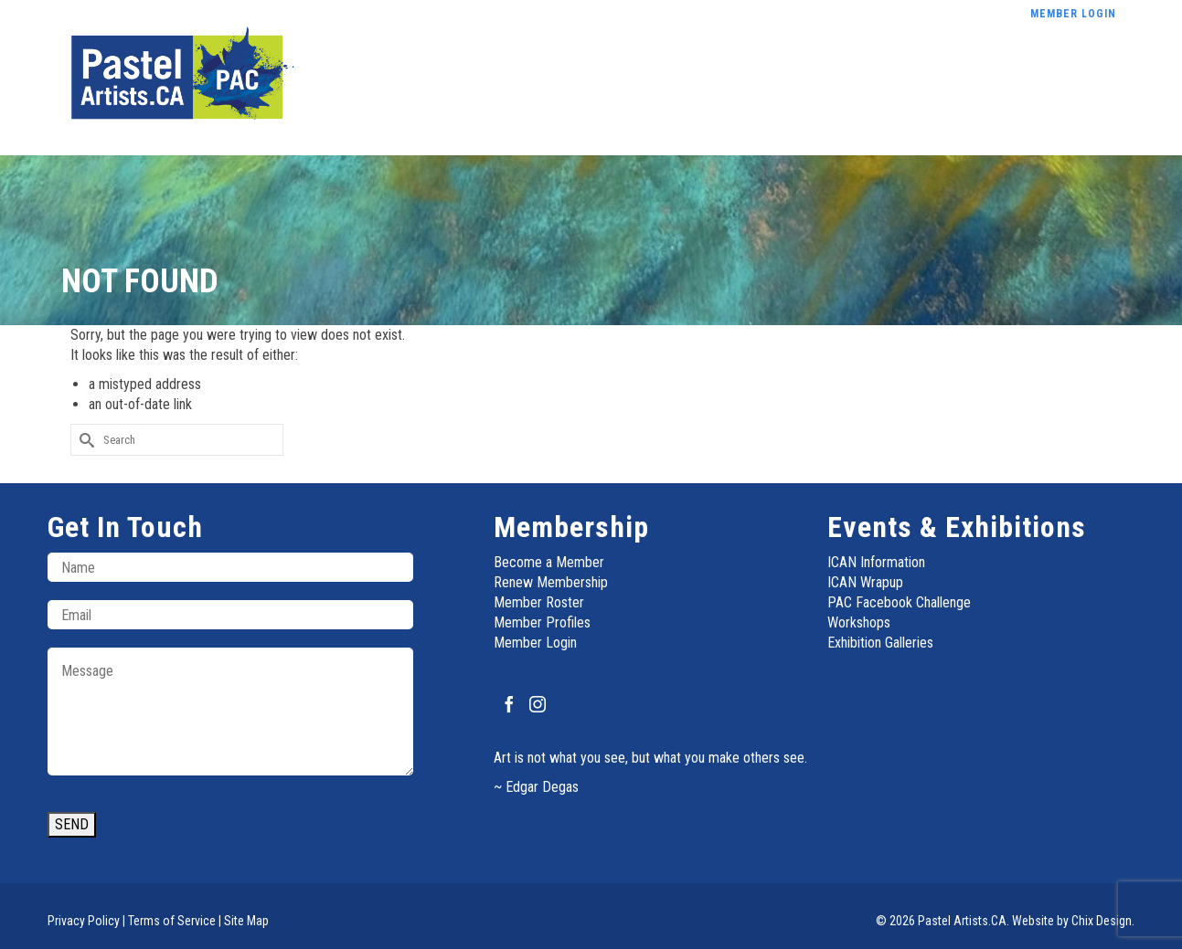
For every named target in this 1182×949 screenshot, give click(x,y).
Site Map (246, 920)
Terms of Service (172, 920)
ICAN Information (876, 562)
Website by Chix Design (1072, 920)
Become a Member (549, 562)
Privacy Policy (84, 920)
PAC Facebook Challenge (899, 602)
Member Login (535, 642)
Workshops (858, 622)
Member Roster (539, 602)
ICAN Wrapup (865, 582)
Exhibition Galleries (880, 642)
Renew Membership (551, 582)
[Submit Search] (84, 440)
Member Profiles (542, 622)
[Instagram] (537, 704)
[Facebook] (509, 704)
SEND (72, 824)
